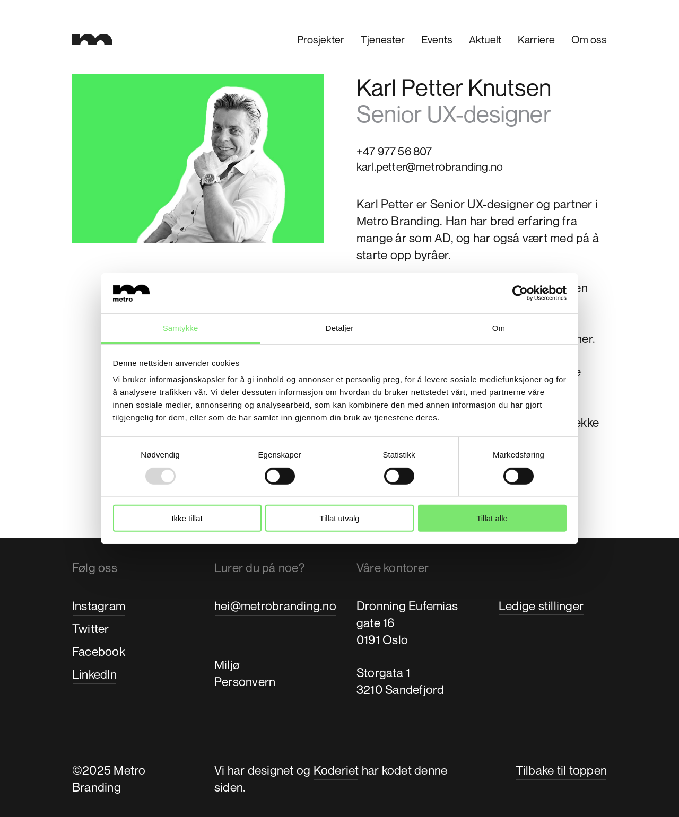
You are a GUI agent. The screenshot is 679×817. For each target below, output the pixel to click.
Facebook (98, 651)
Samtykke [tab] (180, 327)
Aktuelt (485, 39)
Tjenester (383, 39)
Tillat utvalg (339, 518)
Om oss (589, 39)
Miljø (227, 664)
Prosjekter (320, 39)
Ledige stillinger (541, 606)
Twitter (90, 628)
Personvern (244, 681)
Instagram (98, 606)
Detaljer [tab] (340, 327)
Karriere (536, 39)
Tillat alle (492, 518)
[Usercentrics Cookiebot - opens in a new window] (520, 293)
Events (436, 39)
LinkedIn (94, 674)
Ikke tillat (186, 518)
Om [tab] (498, 327)
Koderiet (336, 770)
